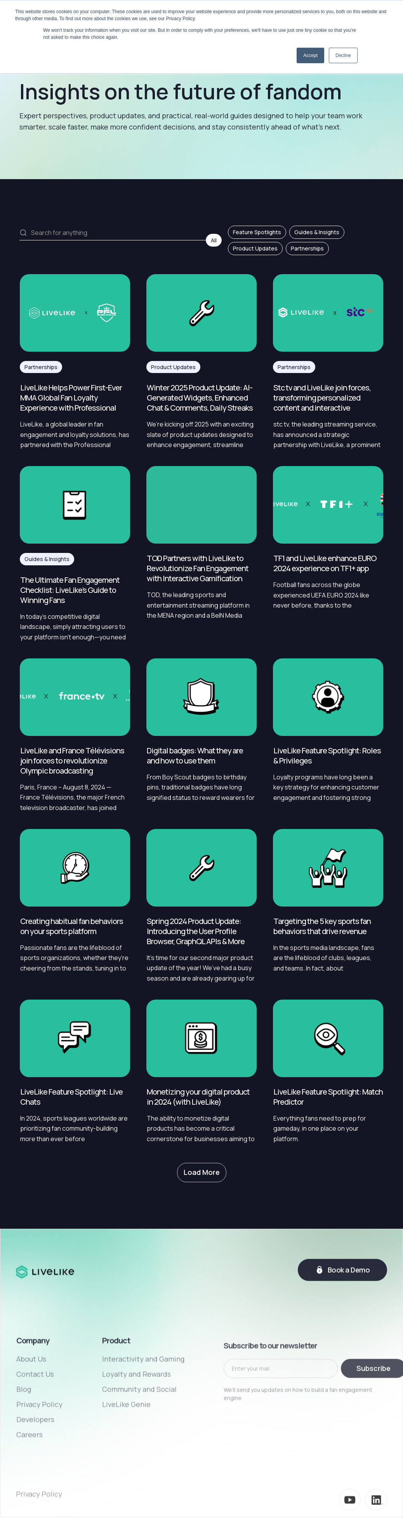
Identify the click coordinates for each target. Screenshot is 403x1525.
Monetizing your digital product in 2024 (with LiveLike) (198, 1097)
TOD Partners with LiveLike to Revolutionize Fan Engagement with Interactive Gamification (197, 568)
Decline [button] (343, 55)
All (214, 240)
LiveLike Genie (126, 1447)
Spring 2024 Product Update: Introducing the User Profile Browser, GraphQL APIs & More (196, 931)
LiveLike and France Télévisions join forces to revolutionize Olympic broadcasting (72, 761)
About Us (31, 1402)
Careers (29, 1478)
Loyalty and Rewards (136, 1417)
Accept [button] (310, 55)
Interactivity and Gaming (143, 1402)
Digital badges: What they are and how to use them (195, 756)
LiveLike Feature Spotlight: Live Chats (71, 1097)
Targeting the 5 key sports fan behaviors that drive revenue (322, 926)
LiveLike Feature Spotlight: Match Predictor (328, 1097)
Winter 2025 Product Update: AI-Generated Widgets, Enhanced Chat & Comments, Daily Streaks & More (200, 398)
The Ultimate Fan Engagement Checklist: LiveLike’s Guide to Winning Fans (70, 590)
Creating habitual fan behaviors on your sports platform (71, 926)
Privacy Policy (39, 1447)
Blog (23, 1432)
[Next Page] (201, 1172)
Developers (35, 1463)
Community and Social (139, 1432)
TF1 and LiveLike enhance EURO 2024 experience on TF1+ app (324, 563)
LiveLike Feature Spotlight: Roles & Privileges (327, 756)
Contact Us (35, 1417)
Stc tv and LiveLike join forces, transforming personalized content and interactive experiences (322, 398)
